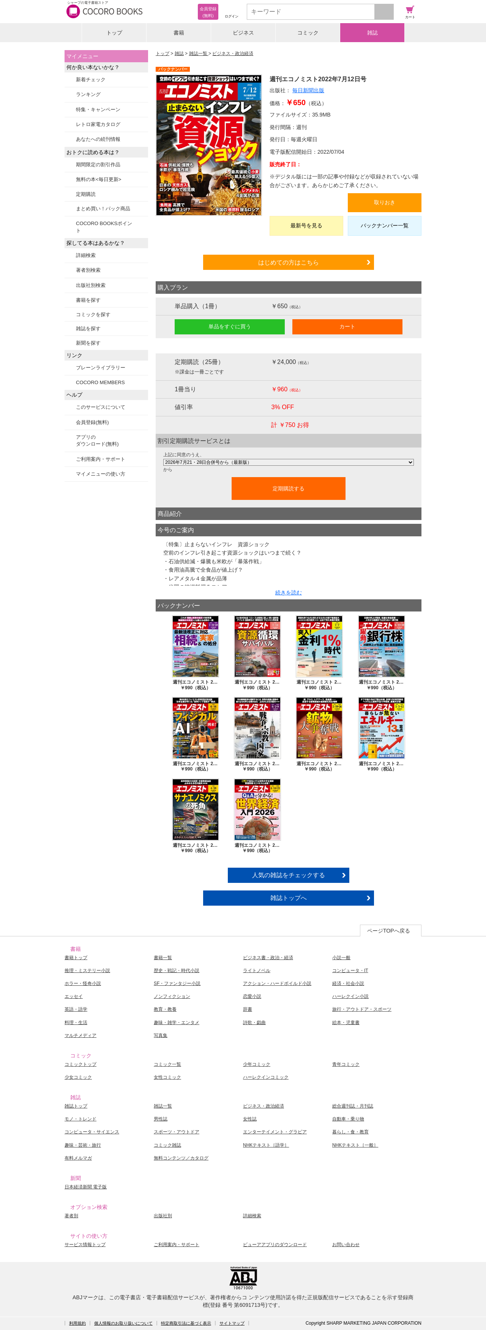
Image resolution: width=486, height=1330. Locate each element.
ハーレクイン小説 (350, 996)
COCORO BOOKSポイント (104, 227)
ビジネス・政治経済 (232, 53)
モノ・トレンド (80, 1119)
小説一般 (341, 957)
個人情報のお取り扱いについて (123, 1323)
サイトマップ (232, 1323)
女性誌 (250, 1119)
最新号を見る (306, 225)
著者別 (71, 1215)
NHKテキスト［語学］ (266, 1145)
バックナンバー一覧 (385, 225)
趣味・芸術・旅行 (83, 1145)
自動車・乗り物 (348, 1119)
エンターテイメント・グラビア (275, 1132)
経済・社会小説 (348, 983)
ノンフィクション (172, 996)
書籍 (179, 33)
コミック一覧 (167, 1064)
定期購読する (289, 488)
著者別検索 (88, 270)
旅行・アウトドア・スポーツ (361, 1009)
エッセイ (74, 996)
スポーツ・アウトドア (176, 1132)
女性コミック (167, 1077)
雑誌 (372, 33)
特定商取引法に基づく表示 (186, 1323)
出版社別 (163, 1215)
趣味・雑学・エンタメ (176, 1022)
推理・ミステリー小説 (87, 970)
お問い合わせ (346, 1244)
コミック (308, 33)
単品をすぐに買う (229, 326)
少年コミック (256, 1064)
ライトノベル (256, 970)
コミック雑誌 (167, 1145)
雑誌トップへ (288, 897)
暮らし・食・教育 (350, 1132)
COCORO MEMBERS (100, 382)
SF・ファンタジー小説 (177, 983)
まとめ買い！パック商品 (103, 208)
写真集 (160, 1035)
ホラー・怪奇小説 (83, 983)
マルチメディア (80, 1035)
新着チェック (91, 79)
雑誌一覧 (198, 53)
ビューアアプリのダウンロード (275, 1244)
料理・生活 (76, 1022)
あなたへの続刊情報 (98, 139)
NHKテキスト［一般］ (355, 1145)
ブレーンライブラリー (100, 367)
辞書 (247, 1009)
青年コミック (346, 1064)
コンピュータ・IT (350, 970)
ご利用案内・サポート (100, 459)
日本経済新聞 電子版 (86, 1187)
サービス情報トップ (85, 1244)
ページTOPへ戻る (388, 931)
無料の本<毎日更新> (98, 179)
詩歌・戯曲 (254, 1022)
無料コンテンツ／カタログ (181, 1158)
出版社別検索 (91, 285)
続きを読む (288, 592)
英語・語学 (76, 1009)
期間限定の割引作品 (98, 164)
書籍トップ (76, 957)
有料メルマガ (78, 1158)
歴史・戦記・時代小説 (176, 970)
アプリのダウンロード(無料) (97, 440)
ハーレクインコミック (266, 1077)
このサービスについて (100, 407)
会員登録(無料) (92, 422)
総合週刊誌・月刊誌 (352, 1106)
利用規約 (77, 1323)
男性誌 (160, 1119)
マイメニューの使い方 (100, 474)
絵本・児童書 (346, 1022)
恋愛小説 (252, 996)
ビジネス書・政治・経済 (268, 957)
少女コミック (78, 1077)
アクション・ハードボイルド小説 (277, 983)
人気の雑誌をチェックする (288, 874)
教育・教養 (165, 1009)
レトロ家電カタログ (98, 124)
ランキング (88, 94)
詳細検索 (86, 255)
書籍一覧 (163, 957)
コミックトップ (80, 1064)
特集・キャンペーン (98, 109)
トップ (114, 33)
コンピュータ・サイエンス (92, 1132)
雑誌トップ (76, 1106)
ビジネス (243, 33)
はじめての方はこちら (288, 262)
